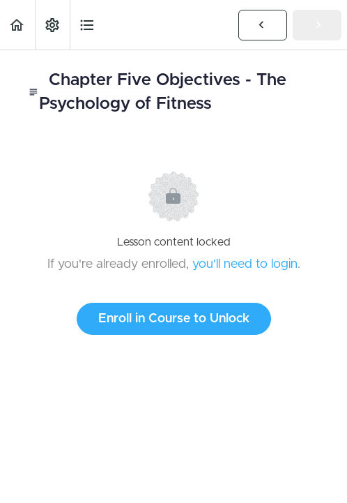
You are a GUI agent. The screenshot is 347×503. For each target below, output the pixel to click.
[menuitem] (52, 25)
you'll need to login (245, 264)
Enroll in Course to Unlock (173, 319)
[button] (17, 25)
